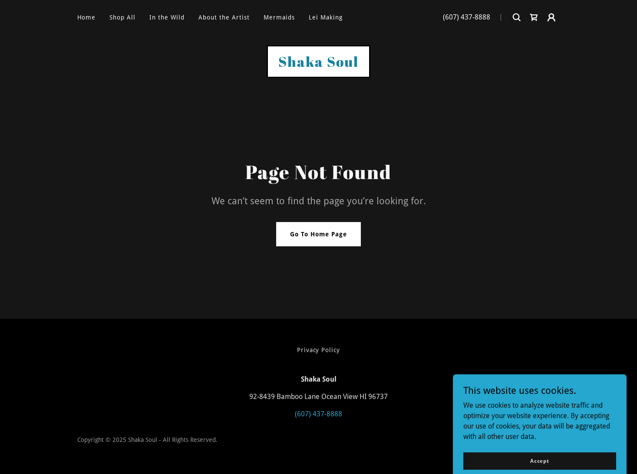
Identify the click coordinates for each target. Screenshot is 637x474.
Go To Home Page (318, 234)
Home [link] (86, 17)
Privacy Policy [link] (318, 350)
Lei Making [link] (326, 17)
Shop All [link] (122, 17)
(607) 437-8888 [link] (466, 17)
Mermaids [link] (279, 17)
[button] (551, 17)
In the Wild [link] (167, 17)
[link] (534, 17)
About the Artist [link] (224, 17)
